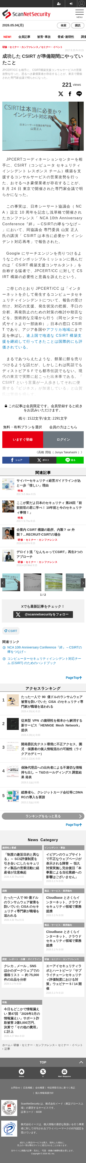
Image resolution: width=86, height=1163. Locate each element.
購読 (77, 25)
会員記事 (24, 36)
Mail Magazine (64, 1076)
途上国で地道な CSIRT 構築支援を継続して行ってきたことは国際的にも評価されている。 (42, 341)
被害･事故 (44, 36)
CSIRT (12, 631)
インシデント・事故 (54, 847)
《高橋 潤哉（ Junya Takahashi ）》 (59, 452)
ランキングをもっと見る (43, 816)
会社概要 (39, 1088)
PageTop (72, 677)
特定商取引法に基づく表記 (61, 1088)
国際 (4, 891)
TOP (43, 1062)
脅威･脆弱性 (66, 36)
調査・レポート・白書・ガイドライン (21, 959)
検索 (63, 25)
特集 (4, 1002)
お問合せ (15, 1088)
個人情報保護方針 (44, 1093)
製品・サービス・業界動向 (58, 891)
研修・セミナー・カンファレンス (61, 959)
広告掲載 (27, 1088)
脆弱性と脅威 (9, 847)
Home (21, 1076)
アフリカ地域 (58, 329)
